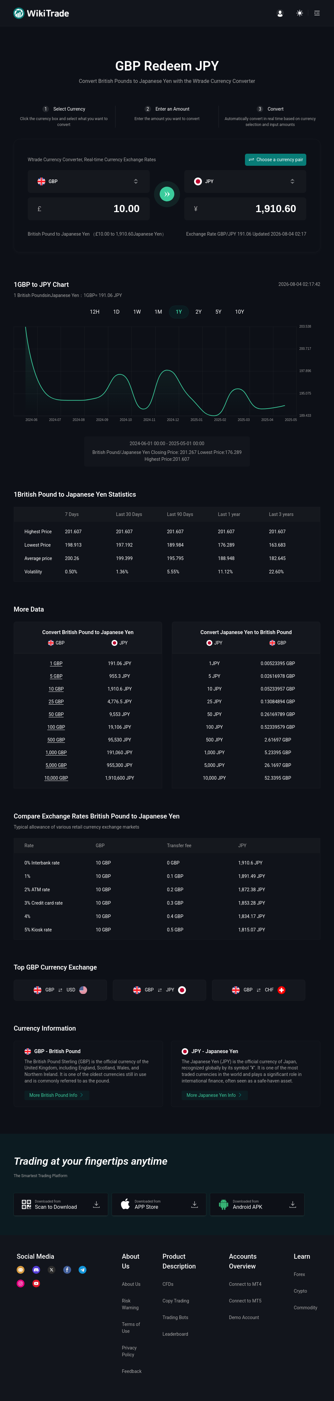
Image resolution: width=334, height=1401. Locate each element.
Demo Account (244, 1317)
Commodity (305, 1307)
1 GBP (56, 663)
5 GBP (56, 676)
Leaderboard (175, 1334)
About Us (131, 1284)
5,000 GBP (56, 765)
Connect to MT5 (245, 1300)
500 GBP (56, 739)
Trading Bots (175, 1317)
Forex (299, 1274)
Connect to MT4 (245, 1284)
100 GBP (56, 727)
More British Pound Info (56, 1095)
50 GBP (56, 714)
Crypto (300, 1291)
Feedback (132, 1371)
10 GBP (56, 689)
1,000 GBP (56, 752)
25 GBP (56, 701)
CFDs (167, 1284)
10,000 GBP (56, 778)
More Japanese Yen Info (215, 1095)
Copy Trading (175, 1300)
